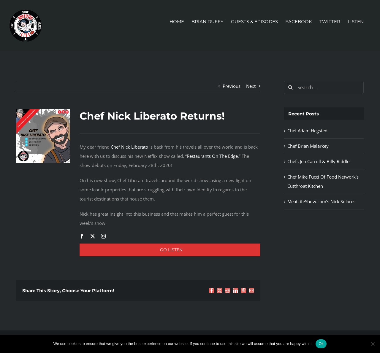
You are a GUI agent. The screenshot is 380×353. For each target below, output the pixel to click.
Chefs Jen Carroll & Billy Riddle (318, 161)
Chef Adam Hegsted (307, 130)
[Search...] (324, 87)
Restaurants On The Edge (212, 156)
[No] (373, 344)
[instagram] (103, 236)
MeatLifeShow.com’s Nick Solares (321, 201)
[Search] (290, 87)
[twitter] (92, 236)
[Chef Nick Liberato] (43, 111)
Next (251, 86)
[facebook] (82, 236)
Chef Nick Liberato (129, 147)
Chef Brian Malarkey (308, 146)
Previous (231, 86)
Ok (321, 343)
